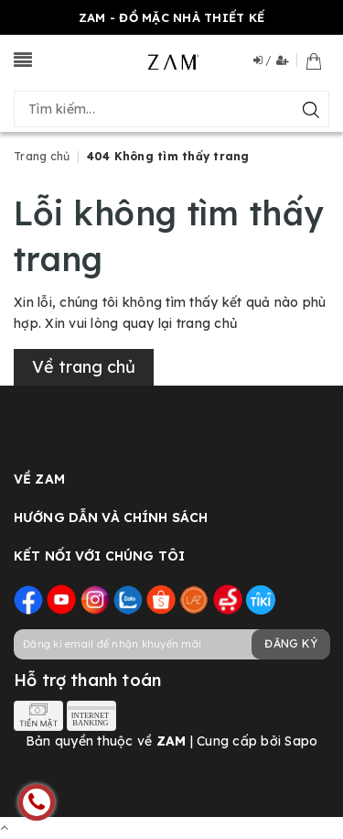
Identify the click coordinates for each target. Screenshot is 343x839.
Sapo (300, 741)
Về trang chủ (83, 366)
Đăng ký (290, 643)
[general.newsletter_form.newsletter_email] (171, 644)
